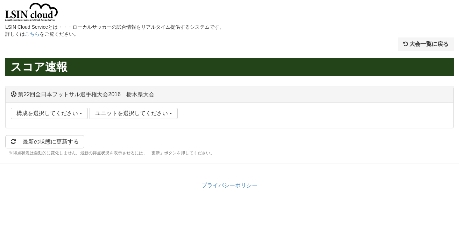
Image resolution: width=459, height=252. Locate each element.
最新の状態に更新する (45, 142)
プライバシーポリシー (229, 185)
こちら (32, 34)
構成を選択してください (49, 113)
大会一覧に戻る (426, 44)
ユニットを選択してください (133, 113)
